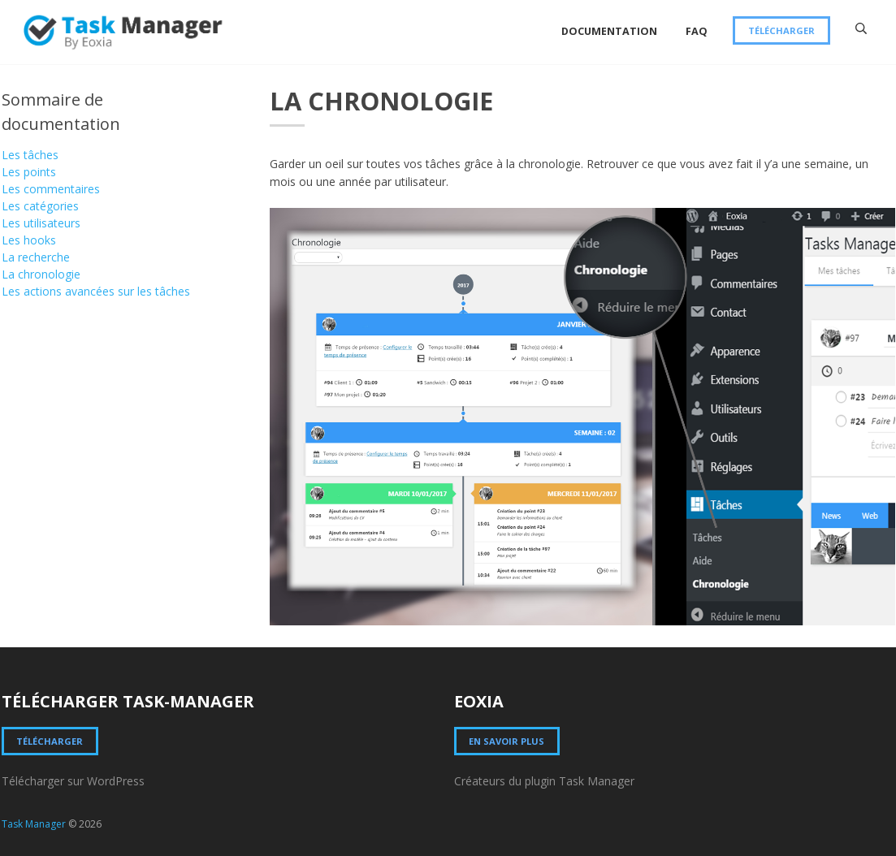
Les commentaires (51, 189)
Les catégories (40, 206)
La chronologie (41, 274)
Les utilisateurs (41, 223)
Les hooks (29, 240)
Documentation (609, 31)
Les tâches (30, 154)
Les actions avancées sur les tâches (96, 291)
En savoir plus (506, 741)
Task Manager (34, 824)
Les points (29, 171)
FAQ (697, 31)
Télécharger (781, 30)
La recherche (36, 257)
